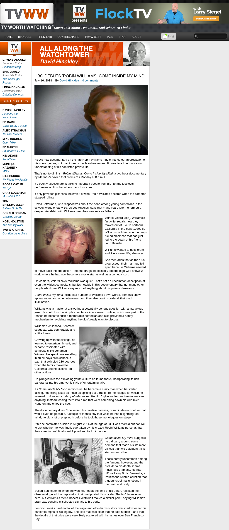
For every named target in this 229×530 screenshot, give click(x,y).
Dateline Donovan (13, 94)
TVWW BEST (93, 36)
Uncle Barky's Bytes (14, 125)
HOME (9, 36)
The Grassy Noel (12, 225)
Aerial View (9, 159)
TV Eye (6, 188)
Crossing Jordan (12, 216)
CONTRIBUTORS (68, 36)
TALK (110, 36)
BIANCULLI (25, 36)
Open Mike (9, 142)
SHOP (122, 36)
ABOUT (136, 36)
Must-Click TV (10, 196)
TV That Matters (12, 134)
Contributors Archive (14, 233)
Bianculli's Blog (11, 67)
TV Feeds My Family (14, 179)
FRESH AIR (45, 36)
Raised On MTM (12, 208)
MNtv (5, 171)
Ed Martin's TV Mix (13, 151)
